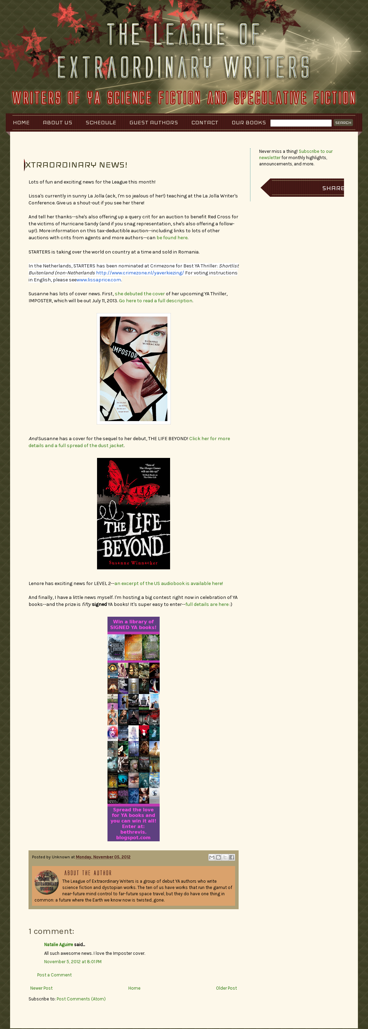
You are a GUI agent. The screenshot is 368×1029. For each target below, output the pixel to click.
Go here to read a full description (155, 301)
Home (21, 122)
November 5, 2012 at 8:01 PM (73, 961)
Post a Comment (54, 974)
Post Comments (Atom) (81, 998)
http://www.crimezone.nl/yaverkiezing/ (140, 273)
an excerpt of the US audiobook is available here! (168, 583)
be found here (171, 238)
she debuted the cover (140, 294)
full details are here (207, 604)
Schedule (101, 122)
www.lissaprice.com (99, 280)
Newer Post (41, 988)
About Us (57, 122)
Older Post (226, 988)
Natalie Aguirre (58, 944)
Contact (204, 122)
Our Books (249, 122)
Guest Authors (153, 122)
